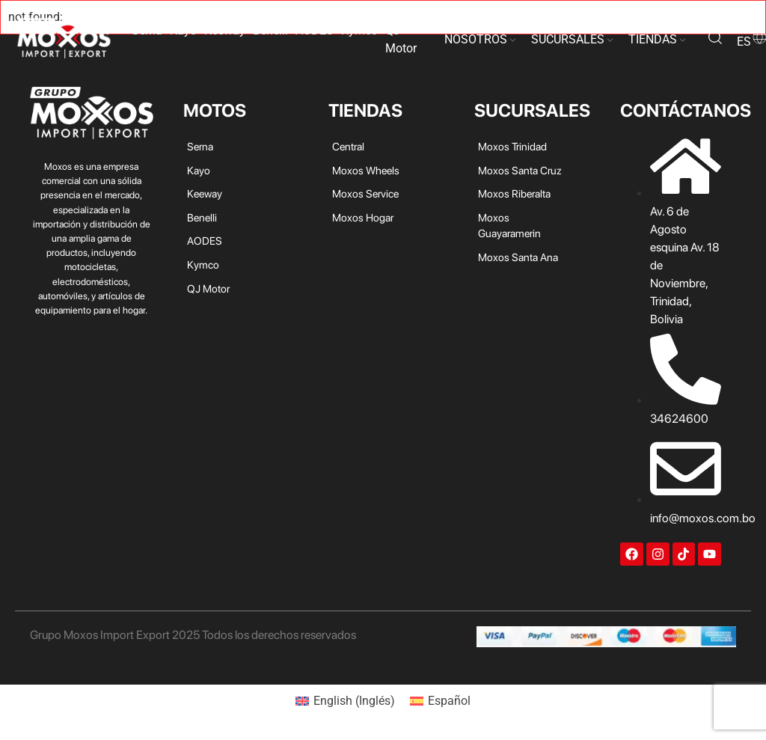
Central (348, 146)
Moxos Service (365, 193)
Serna (147, 30)
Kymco (359, 30)
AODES (314, 30)
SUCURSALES (567, 39)
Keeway (224, 30)
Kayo (183, 30)
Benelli (270, 30)
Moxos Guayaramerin (509, 225)
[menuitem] (345, 701)
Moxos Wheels (365, 170)
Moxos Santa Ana (518, 257)
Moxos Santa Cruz (520, 170)
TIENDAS (652, 39)
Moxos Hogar (362, 217)
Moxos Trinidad (512, 146)
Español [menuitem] (449, 701)
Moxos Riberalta (514, 193)
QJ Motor (401, 39)
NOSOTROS (475, 39)
